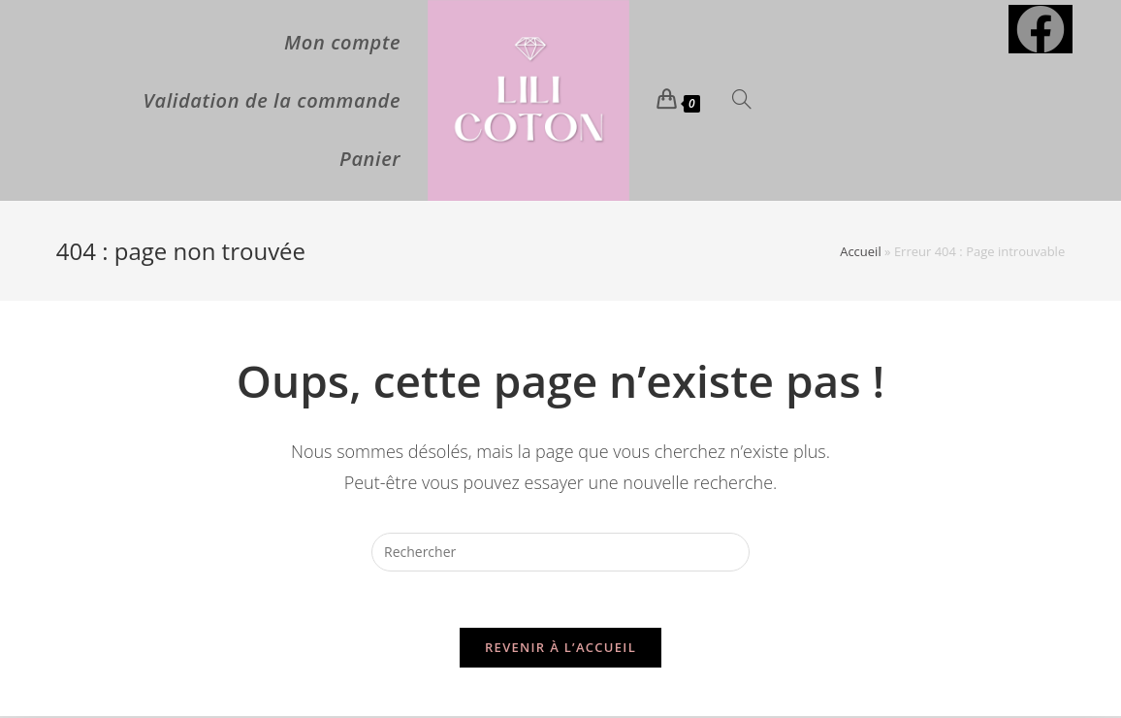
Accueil (860, 251)
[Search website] (742, 101)
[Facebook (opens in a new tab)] (1041, 29)
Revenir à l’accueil (560, 649)
